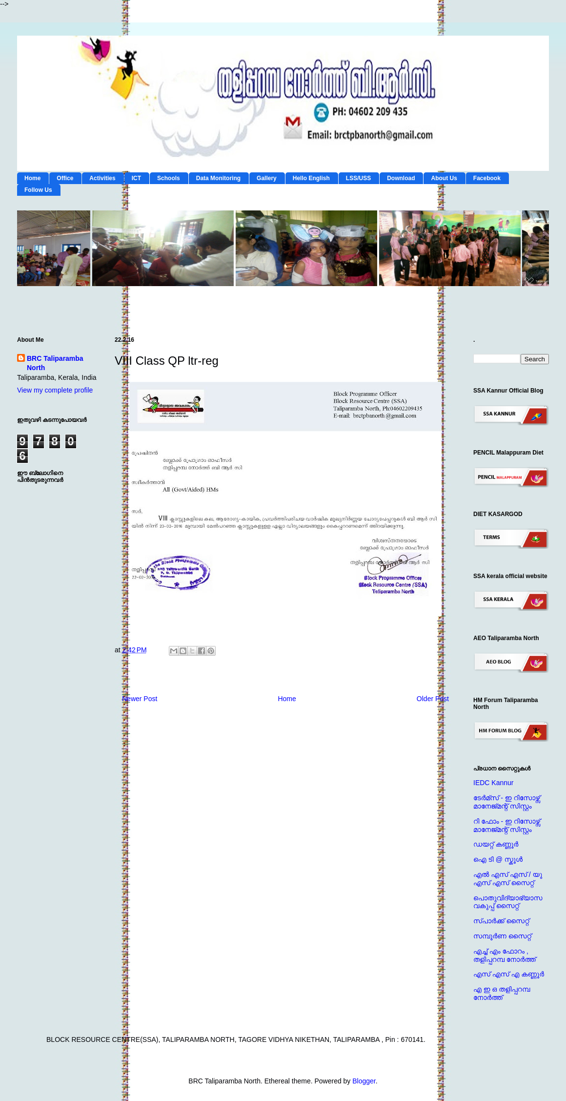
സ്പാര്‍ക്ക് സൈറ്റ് (501, 921)
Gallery (267, 178)
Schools (168, 178)
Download (401, 178)
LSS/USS (358, 178)
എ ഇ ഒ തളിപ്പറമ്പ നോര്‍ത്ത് (501, 993)
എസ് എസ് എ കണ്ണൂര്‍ (508, 974)
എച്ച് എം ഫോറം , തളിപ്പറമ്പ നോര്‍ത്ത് (504, 955)
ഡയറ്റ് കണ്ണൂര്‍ (495, 844)
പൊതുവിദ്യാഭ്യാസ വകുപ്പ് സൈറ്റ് (507, 902)
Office (65, 178)
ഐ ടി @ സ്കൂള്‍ (498, 859)
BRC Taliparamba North (55, 363)
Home (32, 178)
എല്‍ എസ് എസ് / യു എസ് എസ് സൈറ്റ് (507, 879)
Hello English (311, 178)
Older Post (433, 699)
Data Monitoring (218, 178)
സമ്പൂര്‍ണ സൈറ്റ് (502, 936)
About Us (444, 178)
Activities (102, 178)
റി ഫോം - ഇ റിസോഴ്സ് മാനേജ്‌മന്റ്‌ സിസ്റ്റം (506, 825)
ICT (136, 178)
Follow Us (38, 190)
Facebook (487, 178)
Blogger (363, 1081)
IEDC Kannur (493, 783)
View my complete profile (55, 390)
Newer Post (139, 699)
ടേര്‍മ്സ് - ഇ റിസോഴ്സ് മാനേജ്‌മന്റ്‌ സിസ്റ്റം (506, 802)
